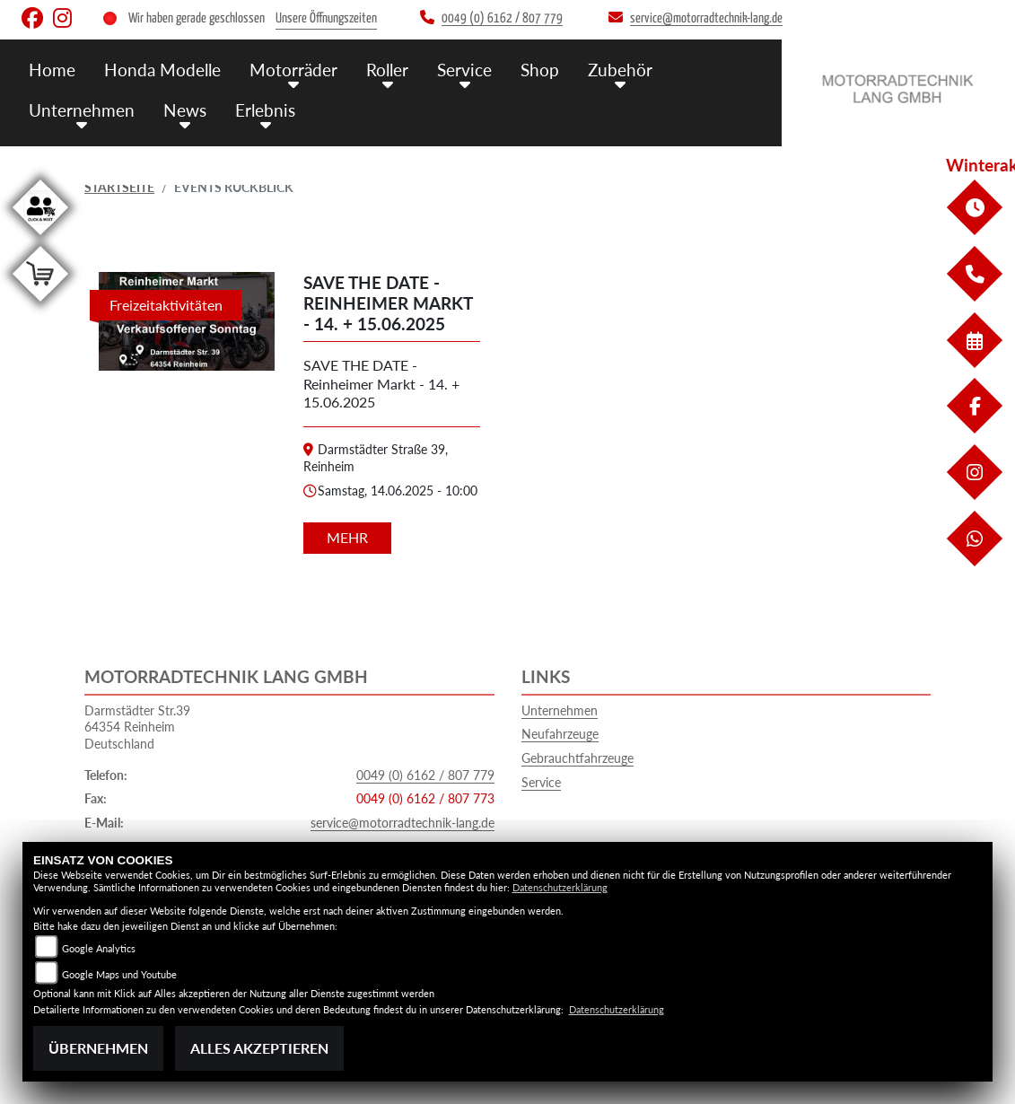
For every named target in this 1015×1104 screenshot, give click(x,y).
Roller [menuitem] (387, 69)
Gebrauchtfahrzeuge (577, 758)
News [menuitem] (184, 110)
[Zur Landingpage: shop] (40, 304)
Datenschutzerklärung (560, 887)
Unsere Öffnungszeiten (326, 18)
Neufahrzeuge (560, 733)
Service (541, 782)
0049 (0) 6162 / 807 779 (425, 775)
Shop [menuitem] (540, 69)
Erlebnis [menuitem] (265, 110)
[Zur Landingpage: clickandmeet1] (40, 238)
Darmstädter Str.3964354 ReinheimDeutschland (137, 727)
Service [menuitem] (464, 69)
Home (52, 69)
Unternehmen (559, 710)
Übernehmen (98, 1047)
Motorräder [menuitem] (293, 69)
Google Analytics (99, 948)
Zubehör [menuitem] (620, 69)
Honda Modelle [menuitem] (162, 69)
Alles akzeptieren (259, 1047)
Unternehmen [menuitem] (82, 110)
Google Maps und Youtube (119, 974)
